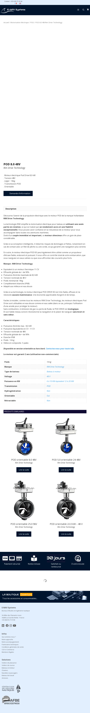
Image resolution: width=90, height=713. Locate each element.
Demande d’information (19, 193)
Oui (48, 395)
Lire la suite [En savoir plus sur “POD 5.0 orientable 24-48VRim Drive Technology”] (66, 469)
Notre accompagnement (10, 642)
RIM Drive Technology (55, 366)
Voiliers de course (8, 665)
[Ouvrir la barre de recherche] (83, 9)
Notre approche (7, 639)
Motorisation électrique (19, 22)
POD (32, 22)
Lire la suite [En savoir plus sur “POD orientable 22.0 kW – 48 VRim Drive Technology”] (66, 534)
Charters (5, 670)
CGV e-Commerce (8, 650)
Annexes (5, 678)
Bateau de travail (8, 675)
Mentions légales (8, 652)
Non (48, 391)
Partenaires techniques (10, 644)
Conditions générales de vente (13, 647)
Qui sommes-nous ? (9, 637)
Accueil (6, 22)
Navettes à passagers (9, 673)
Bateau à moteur (54, 371)
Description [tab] (11, 208)
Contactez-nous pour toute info (60, 348)
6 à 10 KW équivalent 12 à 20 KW (60, 381)
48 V (48, 376)
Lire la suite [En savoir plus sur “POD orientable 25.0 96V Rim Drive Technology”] (24, 534)
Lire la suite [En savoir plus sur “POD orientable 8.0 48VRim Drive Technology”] (24, 469)
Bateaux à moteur (8, 668)
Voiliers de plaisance (9, 663)
